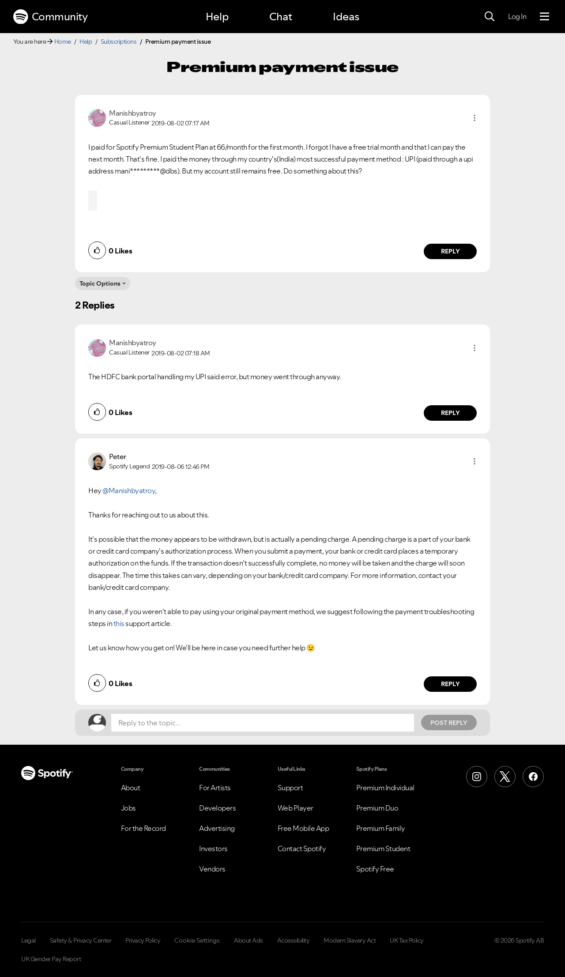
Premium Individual (385, 787)
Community (50, 16)
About (130, 787)
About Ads (248, 940)
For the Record (143, 828)
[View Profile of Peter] (117, 456)
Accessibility (293, 940)
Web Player (295, 808)
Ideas (346, 16)
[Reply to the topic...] (262, 723)
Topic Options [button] (100, 283)
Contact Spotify (302, 848)
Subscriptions (119, 41)
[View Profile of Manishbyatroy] (132, 113)
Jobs (128, 808)
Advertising (217, 828)
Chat (280, 16)
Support (290, 787)
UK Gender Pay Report (51, 959)
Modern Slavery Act (350, 940)
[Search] (489, 17)
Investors (213, 848)
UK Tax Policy (407, 940)
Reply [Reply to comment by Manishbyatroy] (450, 251)
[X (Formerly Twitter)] (505, 776)
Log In (517, 16)
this (118, 623)
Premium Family (380, 828)
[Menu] (544, 17)
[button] (474, 117)
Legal (28, 940)
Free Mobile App (303, 828)
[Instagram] (476, 776)
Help (217, 16)
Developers (217, 808)
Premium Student (383, 848)
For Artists (215, 787)
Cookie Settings (197, 940)
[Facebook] (533, 776)
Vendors (212, 869)
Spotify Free (375, 869)
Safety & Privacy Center (81, 940)
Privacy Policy (142, 940)
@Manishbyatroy (128, 490)
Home (62, 41)
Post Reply (448, 722)
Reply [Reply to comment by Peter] (450, 683)
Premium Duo (377, 808)
